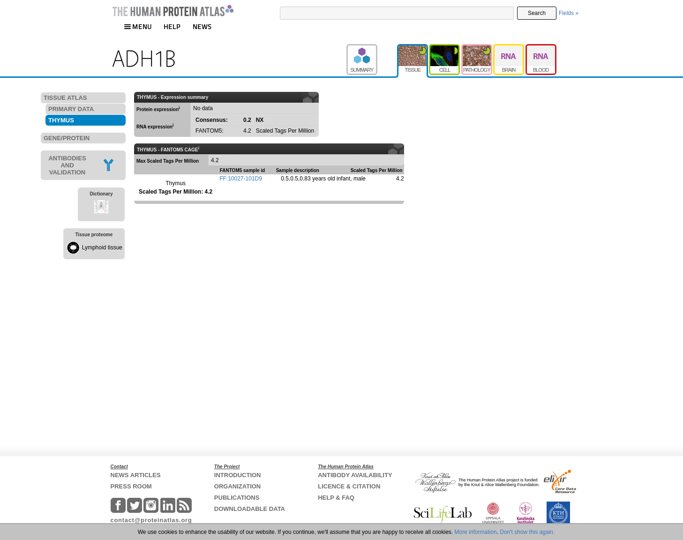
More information (476, 532)
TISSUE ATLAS (65, 97)
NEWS (202, 26)
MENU (138, 26)
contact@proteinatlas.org (151, 520)
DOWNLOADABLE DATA (249, 508)
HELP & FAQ (336, 497)
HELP (172, 26)
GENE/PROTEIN (67, 138)
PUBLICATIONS (237, 497)
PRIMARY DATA (71, 108)
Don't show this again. (527, 532)
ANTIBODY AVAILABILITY (355, 475)
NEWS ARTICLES (136, 475)
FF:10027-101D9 (240, 178)
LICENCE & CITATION (349, 486)
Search (537, 13)
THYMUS (61, 120)
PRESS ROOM (131, 486)
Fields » (568, 13)
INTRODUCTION (237, 475)
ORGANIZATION (237, 486)
